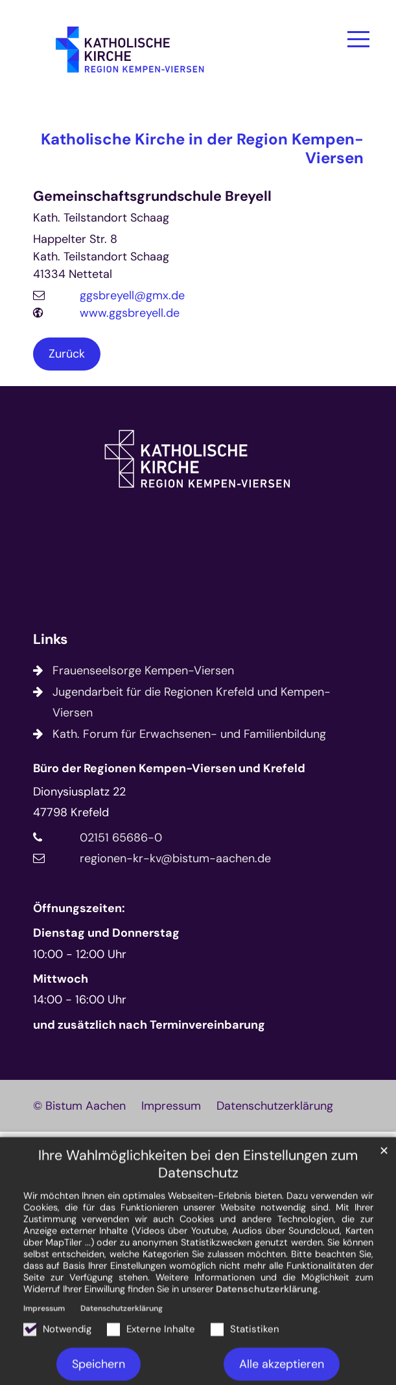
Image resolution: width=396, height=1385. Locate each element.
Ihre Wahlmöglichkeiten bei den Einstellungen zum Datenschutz (198, 1220)
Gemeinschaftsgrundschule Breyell (152, 196)
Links (50, 639)
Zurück (67, 353)
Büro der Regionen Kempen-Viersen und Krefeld (169, 768)
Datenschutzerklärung (267, 1345)
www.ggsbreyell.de (130, 313)
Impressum (44, 1364)
